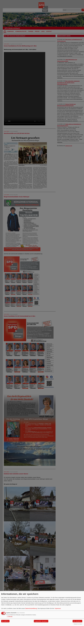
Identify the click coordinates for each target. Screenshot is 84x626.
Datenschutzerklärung (31, 608)
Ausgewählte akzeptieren (41, 621)
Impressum (58, 608)
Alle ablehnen (5, 621)
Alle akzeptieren (77, 621)
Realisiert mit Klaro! (78, 624)
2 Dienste (9, 616)
